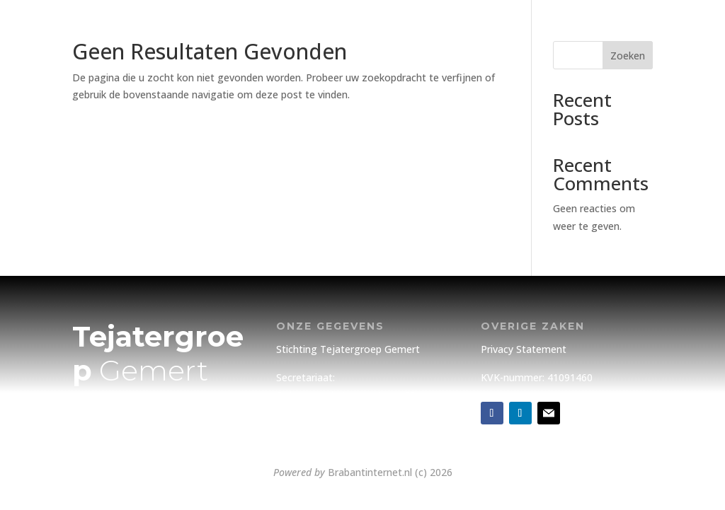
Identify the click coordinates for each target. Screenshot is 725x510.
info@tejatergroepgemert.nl (341, 440)
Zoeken (627, 55)
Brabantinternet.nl (370, 472)
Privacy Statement (523, 349)
